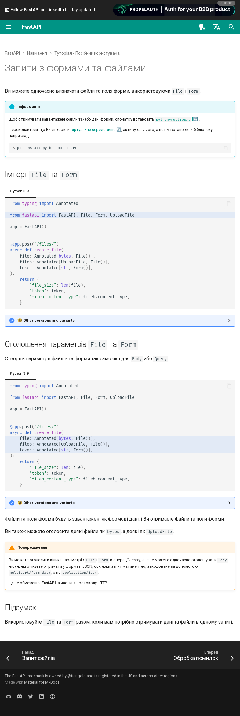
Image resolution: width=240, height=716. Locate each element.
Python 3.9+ (20, 191)
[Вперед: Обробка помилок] (202, 657)
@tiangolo (76, 675)
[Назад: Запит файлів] (31, 657)
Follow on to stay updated (50, 9)
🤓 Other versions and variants (46, 320)
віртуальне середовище (93, 129)
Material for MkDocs (42, 682)
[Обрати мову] (217, 27)
